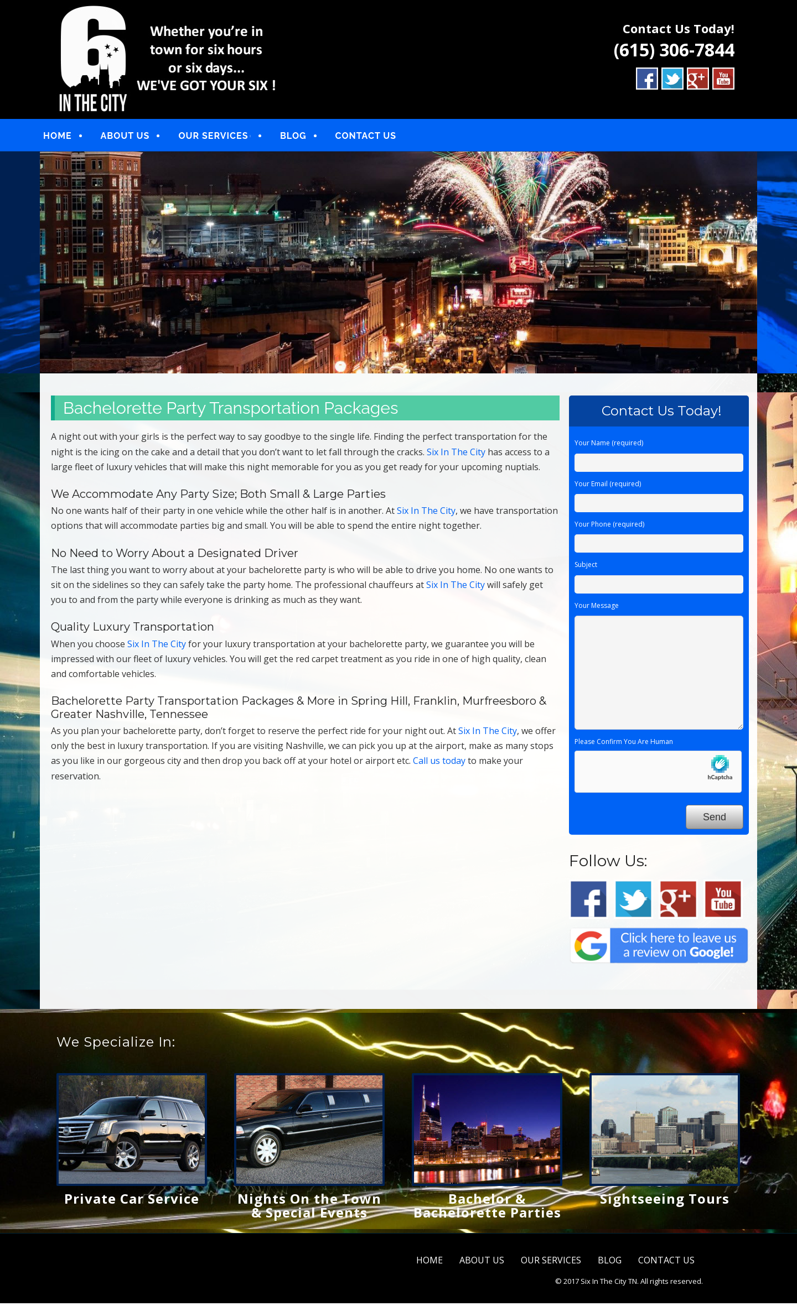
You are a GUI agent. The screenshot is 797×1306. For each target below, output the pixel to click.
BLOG (302, 137)
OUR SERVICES (222, 137)
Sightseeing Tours (664, 1200)
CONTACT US (374, 137)
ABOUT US (133, 137)
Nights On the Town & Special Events (309, 1207)
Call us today (439, 763)
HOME (66, 137)
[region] (398, 265)
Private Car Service (131, 1200)
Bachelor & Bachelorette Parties (487, 1207)
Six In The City (456, 454)
